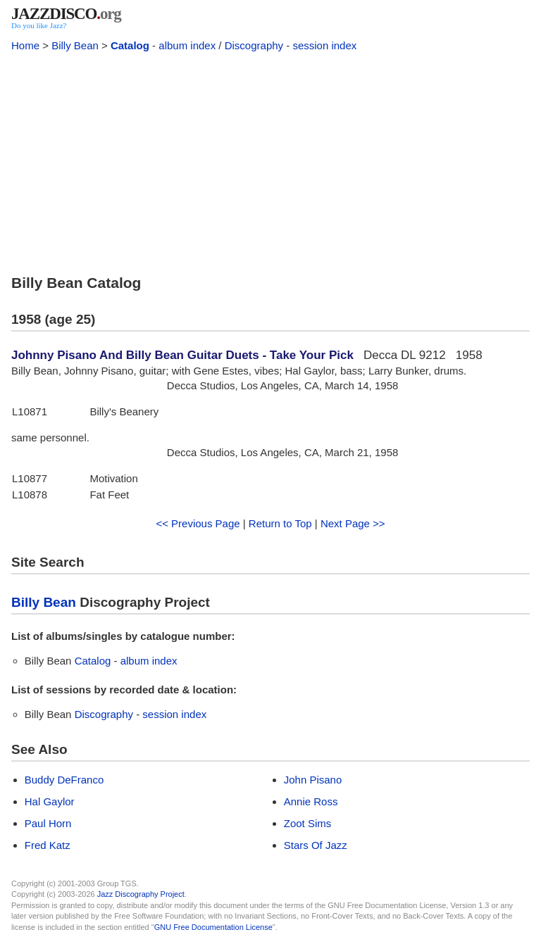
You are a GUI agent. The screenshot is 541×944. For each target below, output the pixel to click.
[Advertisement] (270, 160)
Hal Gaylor (50, 801)
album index (187, 45)
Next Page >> (353, 523)
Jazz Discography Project (141, 894)
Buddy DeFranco (64, 780)
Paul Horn (48, 823)
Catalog (130, 45)
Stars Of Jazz (315, 845)
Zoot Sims (308, 823)
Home (25, 45)
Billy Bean (75, 45)
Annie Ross (311, 801)
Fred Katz (47, 845)
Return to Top (280, 523)
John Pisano (313, 780)
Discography (254, 45)
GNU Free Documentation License (213, 927)
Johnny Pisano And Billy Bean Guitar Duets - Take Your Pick (182, 355)
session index (324, 45)
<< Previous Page (198, 523)
